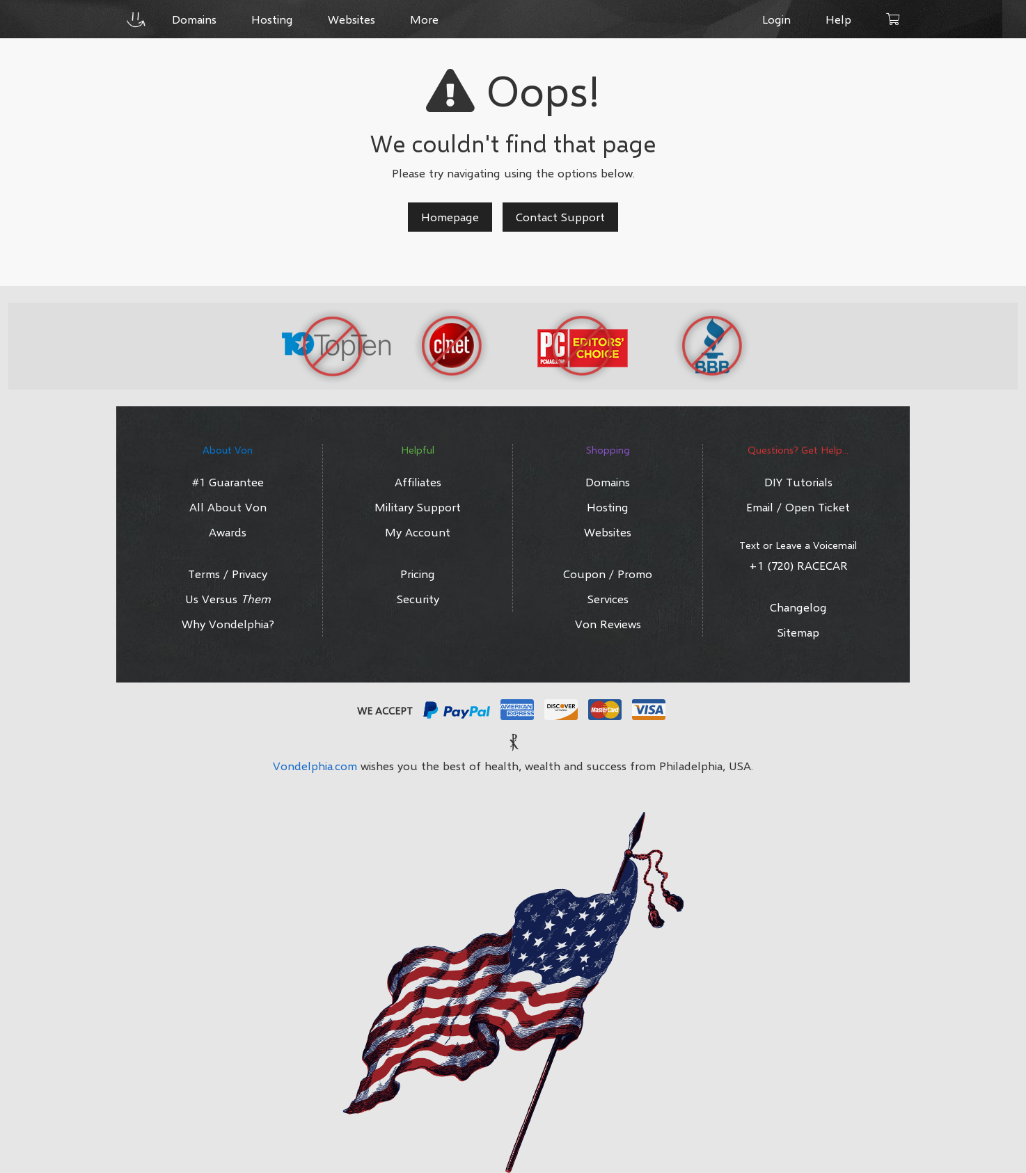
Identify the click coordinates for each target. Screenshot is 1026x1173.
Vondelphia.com (315, 765)
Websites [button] (351, 19)
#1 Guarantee (228, 481)
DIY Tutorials (798, 481)
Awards (227, 532)
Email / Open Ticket (798, 507)
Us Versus (228, 598)
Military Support (417, 507)
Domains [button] (194, 19)
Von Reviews (608, 623)
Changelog (798, 607)
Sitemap (798, 632)
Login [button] (776, 19)
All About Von (228, 507)
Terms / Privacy (227, 573)
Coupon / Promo (607, 573)
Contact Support (560, 216)
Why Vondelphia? (228, 623)
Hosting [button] (272, 19)
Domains (607, 481)
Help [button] (838, 19)
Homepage (450, 216)
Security (418, 598)
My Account (417, 532)
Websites (607, 532)
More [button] (424, 19)
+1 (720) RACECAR (798, 565)
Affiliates (418, 481)
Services (608, 598)
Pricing (417, 573)
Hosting (608, 507)
